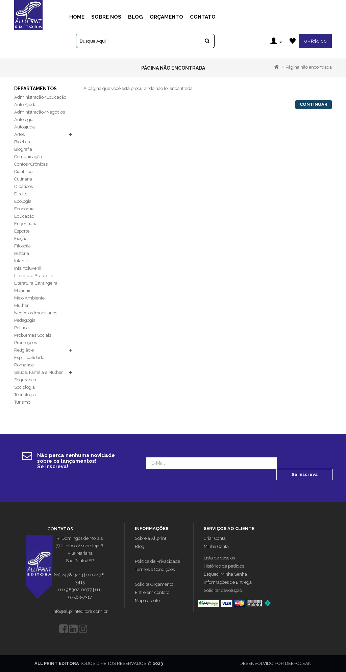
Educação (24, 216)
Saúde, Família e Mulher (38, 372)
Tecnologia (25, 394)
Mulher (21, 305)
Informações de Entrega (228, 582)
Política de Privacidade (157, 561)
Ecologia (22, 201)
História (21, 253)
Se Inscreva (305, 474)
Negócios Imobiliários (35, 312)
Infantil (21, 260)
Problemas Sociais (32, 335)
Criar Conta (215, 538)
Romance (24, 364)
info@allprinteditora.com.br (80, 611)
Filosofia (22, 245)
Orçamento (166, 17)
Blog (135, 17)
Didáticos (23, 186)
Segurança (25, 379)
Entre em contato (152, 592)
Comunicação (28, 156)
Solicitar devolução (223, 590)
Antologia (23, 119)
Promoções (25, 342)
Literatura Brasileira (33, 275)
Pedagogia (24, 320)
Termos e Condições (155, 569)
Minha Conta (216, 546)
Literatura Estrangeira (35, 283)
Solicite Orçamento (154, 584)
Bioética (22, 141)
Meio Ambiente (29, 298)
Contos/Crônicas (31, 164)
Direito (20, 193)
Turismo (22, 402)
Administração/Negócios (39, 112)
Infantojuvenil (28, 268)
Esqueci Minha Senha (225, 574)
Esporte (21, 231)
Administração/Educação (40, 97)
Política (21, 327)
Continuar (313, 104)
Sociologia (24, 387)
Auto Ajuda (25, 104)
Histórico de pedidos (224, 566)
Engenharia (26, 223)
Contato (203, 17)
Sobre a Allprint (150, 538)
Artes (19, 134)
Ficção (20, 238)
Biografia (23, 149)
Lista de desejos (219, 557)
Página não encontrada (309, 67)
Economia (24, 208)
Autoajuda (24, 126)
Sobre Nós (106, 17)
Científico (23, 171)
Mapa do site (147, 600)
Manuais (22, 290)
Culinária (23, 179)
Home (76, 17)
